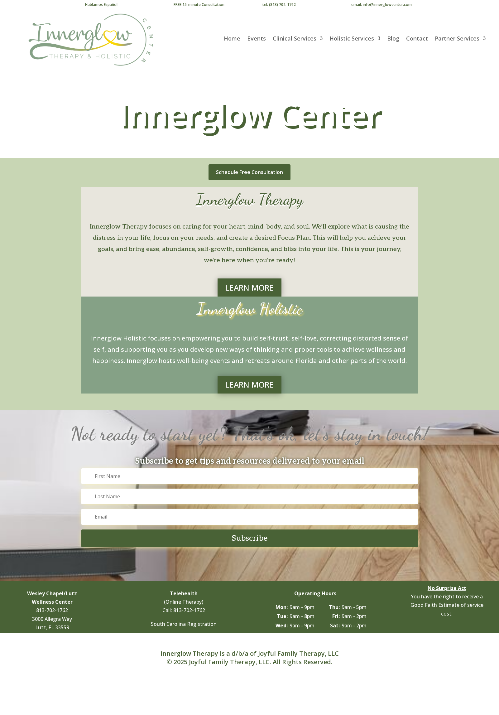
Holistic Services (351, 39)
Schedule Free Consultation (249, 172)
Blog (393, 39)
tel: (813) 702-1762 (279, 4)
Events (256, 39)
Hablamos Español (101, 4)
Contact (417, 39)
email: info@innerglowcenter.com (381, 4)
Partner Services (457, 39)
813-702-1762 (52, 610)
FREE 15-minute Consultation (199, 4)
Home (232, 39)
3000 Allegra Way (52, 619)
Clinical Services (294, 39)
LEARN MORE (249, 287)
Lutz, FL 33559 (52, 627)
